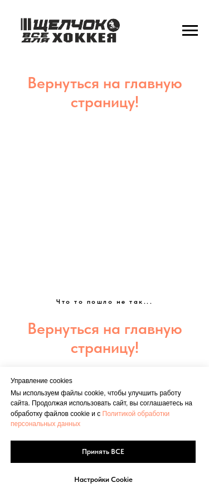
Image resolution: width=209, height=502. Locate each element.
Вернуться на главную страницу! (104, 92)
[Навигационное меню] (190, 30)
